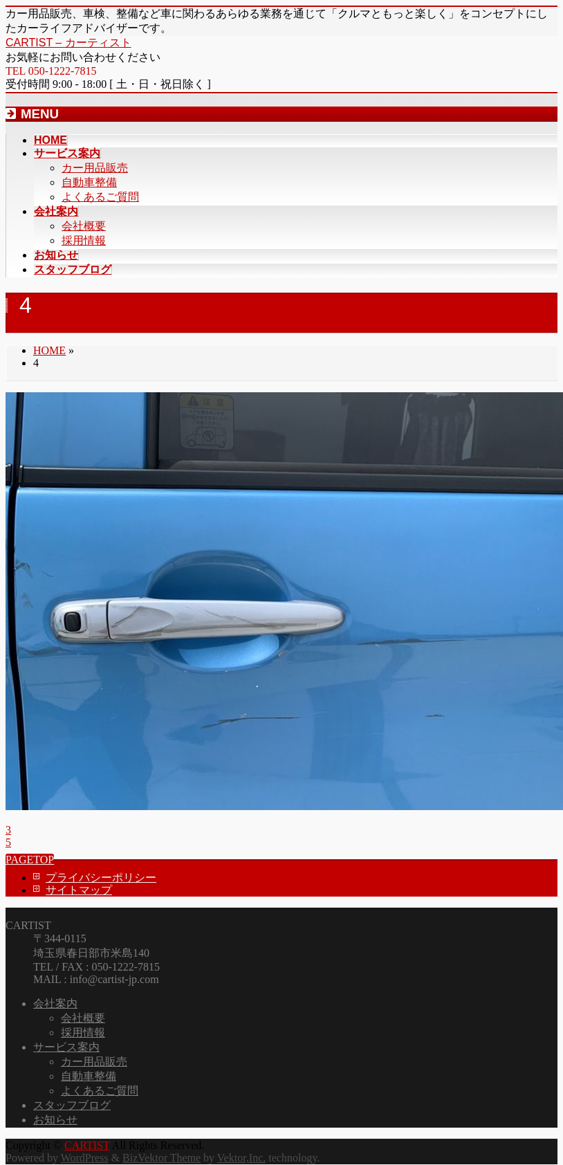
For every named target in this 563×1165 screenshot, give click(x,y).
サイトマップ (79, 890)
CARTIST (86, 1145)
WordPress (85, 1158)
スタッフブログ (72, 1105)
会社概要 (84, 226)
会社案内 (55, 1003)
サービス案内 (66, 1047)
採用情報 (84, 240)
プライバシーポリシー (101, 877)
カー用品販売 (95, 168)
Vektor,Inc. (241, 1158)
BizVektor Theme (161, 1158)
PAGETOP (30, 859)
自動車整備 (89, 182)
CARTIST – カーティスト (68, 42)
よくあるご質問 (100, 197)
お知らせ (55, 1120)
